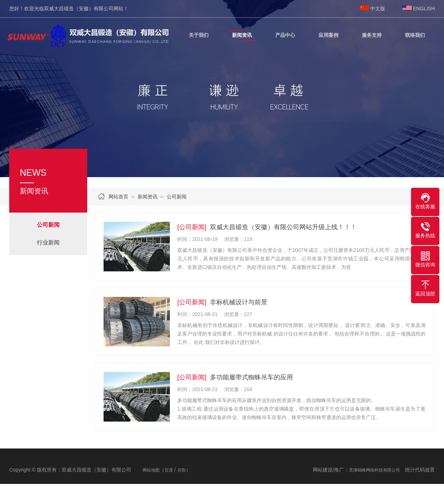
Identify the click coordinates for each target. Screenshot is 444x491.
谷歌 (181, 470)
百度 (169, 470)
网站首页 (118, 196)
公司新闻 (177, 196)
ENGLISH (424, 8)
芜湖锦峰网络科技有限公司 (374, 470)
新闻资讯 (147, 196)
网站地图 (151, 470)
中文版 (377, 8)
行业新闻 (48, 242)
